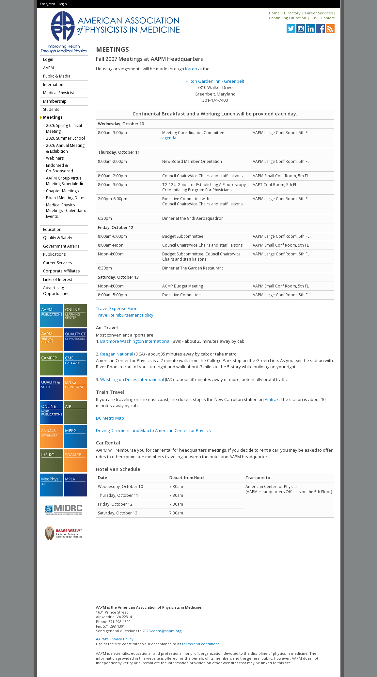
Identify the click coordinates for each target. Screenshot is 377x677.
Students (51, 109)
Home (274, 12)
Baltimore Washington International (135, 341)
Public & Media (57, 76)
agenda (169, 138)
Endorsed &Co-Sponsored (59, 168)
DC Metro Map (110, 418)
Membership (55, 101)
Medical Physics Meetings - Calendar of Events (67, 210)
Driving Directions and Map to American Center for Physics (153, 430)
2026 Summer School (65, 138)
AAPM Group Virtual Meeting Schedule (64, 181)
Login (63, 4)
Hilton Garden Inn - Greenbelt (215, 81)
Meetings (53, 117)
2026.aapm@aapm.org (162, 630)
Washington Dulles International (132, 379)
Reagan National (116, 354)
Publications (54, 254)
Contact (328, 17)
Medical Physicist (58, 92)
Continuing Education (287, 17)
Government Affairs (61, 246)
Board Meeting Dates (65, 197)
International (55, 84)
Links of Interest (57, 279)
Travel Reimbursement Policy (124, 315)
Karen (191, 69)
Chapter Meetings (62, 191)
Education (52, 229)
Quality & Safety (57, 237)
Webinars (55, 158)
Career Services (319, 12)
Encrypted (47, 4)
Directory (292, 12)
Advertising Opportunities (56, 290)
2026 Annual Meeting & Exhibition (65, 148)
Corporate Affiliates (61, 271)
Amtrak (272, 399)
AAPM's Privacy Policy (115, 638)
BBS (313, 17)
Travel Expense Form (116, 308)
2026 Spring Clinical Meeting (64, 128)
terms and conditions (200, 643)
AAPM (48, 68)
